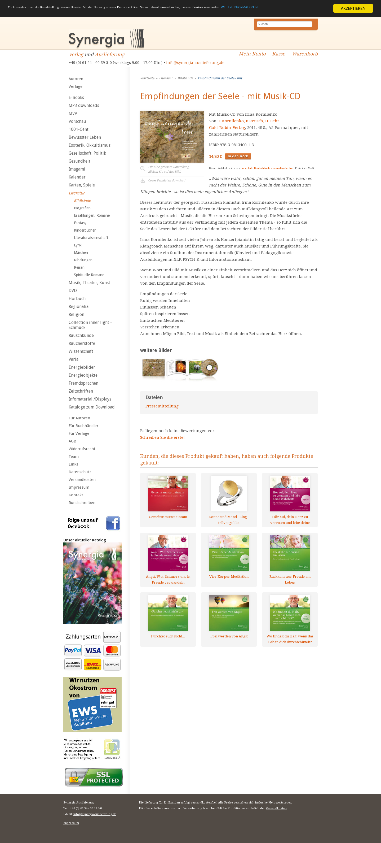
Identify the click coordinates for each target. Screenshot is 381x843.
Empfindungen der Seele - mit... (221, 78)
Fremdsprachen (83, 383)
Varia (73, 359)
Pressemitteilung (162, 406)
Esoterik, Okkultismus (89, 145)
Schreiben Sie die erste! (162, 437)
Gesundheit (79, 161)
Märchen (81, 252)
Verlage (75, 86)
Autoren (76, 78)
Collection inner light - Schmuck (90, 325)
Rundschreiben (82, 502)
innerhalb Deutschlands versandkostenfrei (267, 168)
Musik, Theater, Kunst (89, 282)
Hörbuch (77, 298)
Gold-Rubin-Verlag (227, 127)
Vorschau (77, 121)
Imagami (77, 169)
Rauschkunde (81, 335)
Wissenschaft (81, 351)
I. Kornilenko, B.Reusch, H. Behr (249, 121)
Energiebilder (82, 367)
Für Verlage (79, 433)
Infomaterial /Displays (90, 399)
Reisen (79, 267)
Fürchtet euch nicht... (168, 636)
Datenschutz (80, 472)
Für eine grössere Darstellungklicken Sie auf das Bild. (168, 169)
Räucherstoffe (82, 343)
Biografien (82, 208)
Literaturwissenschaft (91, 238)
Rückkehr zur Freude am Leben (290, 579)
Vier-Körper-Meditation (229, 577)
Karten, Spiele (82, 185)
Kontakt (76, 495)
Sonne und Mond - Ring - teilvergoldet (229, 520)
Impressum (79, 487)
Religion (76, 314)
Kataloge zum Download (92, 407)
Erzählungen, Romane (92, 215)
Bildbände (82, 200)
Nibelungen (83, 260)
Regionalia (78, 306)
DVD (73, 290)
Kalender (77, 177)
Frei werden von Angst (229, 636)
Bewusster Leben (85, 137)
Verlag (76, 54)
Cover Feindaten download (166, 180)
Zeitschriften (81, 391)
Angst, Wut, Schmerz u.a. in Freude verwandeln (168, 579)
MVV (73, 113)
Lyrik (78, 245)
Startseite (147, 78)
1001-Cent (78, 129)
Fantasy (80, 223)
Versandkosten (82, 479)
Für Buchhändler (83, 425)
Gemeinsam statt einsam (168, 517)
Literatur (77, 192)
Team (74, 456)
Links (73, 464)
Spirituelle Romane (89, 275)
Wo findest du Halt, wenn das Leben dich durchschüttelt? (290, 639)
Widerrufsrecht (82, 448)
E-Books (76, 97)
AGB (72, 441)
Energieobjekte (83, 375)
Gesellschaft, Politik (87, 153)
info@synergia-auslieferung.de (195, 62)
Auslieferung (110, 54)
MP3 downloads (84, 105)
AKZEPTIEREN (353, 8)
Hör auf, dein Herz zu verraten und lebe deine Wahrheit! (290, 520)
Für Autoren (79, 418)
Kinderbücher (85, 230)
